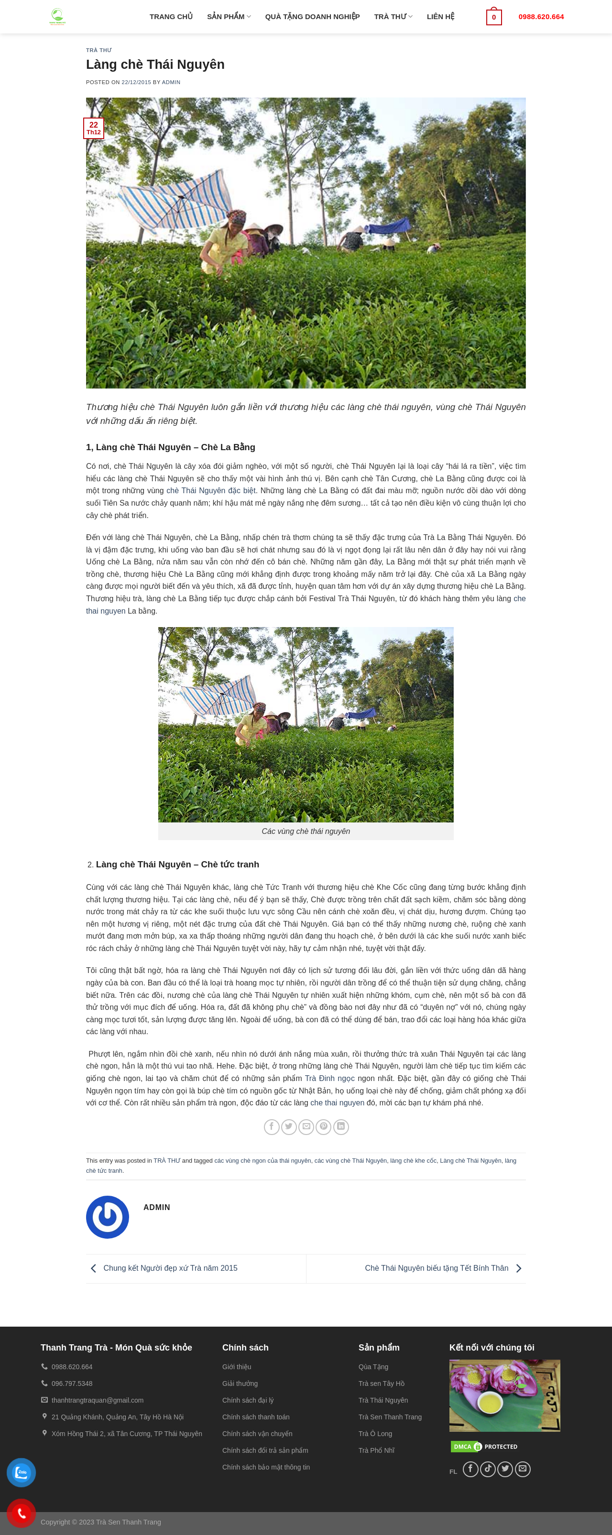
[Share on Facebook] (272, 1127)
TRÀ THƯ (393, 16)
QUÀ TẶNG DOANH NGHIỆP (312, 16)
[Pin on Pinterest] (323, 1127)
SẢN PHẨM (229, 16)
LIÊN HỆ (440, 16)
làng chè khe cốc (413, 1160)
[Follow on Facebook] (471, 1469)
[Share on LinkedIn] (341, 1127)
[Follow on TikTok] (488, 1469)
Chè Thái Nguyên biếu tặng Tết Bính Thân (445, 1268)
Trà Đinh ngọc (330, 1078)
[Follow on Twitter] (505, 1469)
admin (171, 82)
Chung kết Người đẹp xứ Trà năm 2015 (162, 1268)
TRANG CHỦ (171, 16)
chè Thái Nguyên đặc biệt (210, 490)
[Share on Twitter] (289, 1127)
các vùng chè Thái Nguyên (351, 1160)
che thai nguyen (337, 1103)
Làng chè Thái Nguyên (471, 1160)
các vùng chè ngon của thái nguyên (262, 1160)
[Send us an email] (523, 1469)
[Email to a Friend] (306, 1127)
